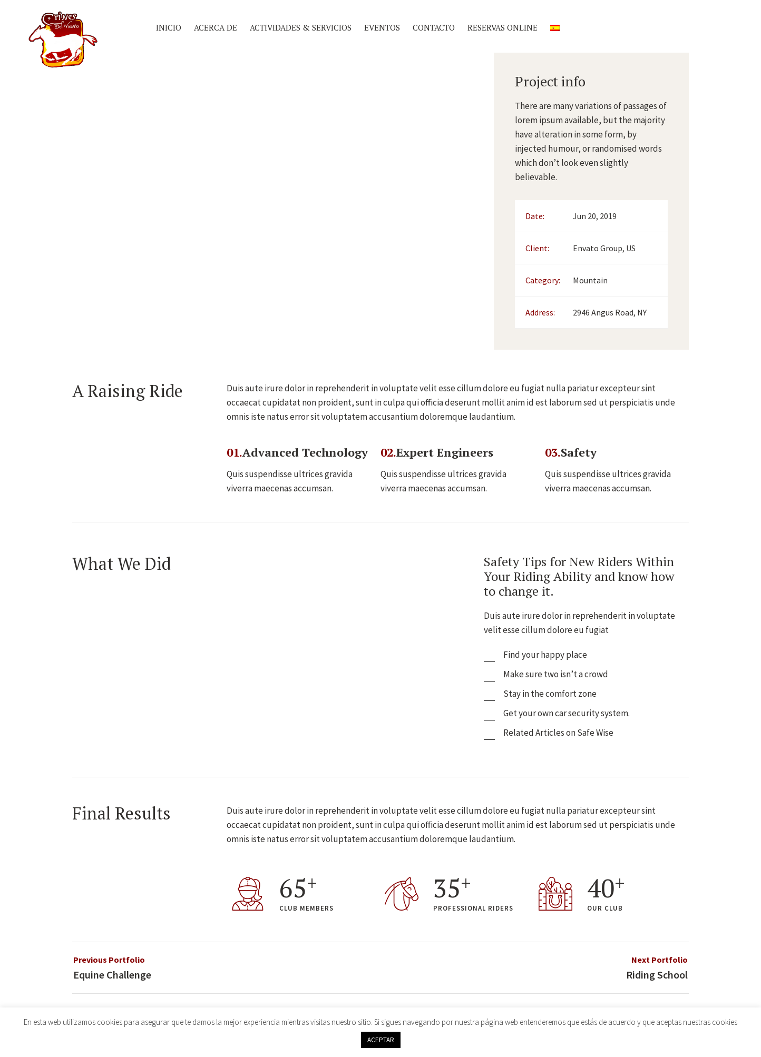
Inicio (168, 27)
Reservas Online (502, 27)
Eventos (382, 27)
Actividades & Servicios (301, 27)
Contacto (434, 27)
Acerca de (215, 27)
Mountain (590, 280)
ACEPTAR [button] (380, 1039)
